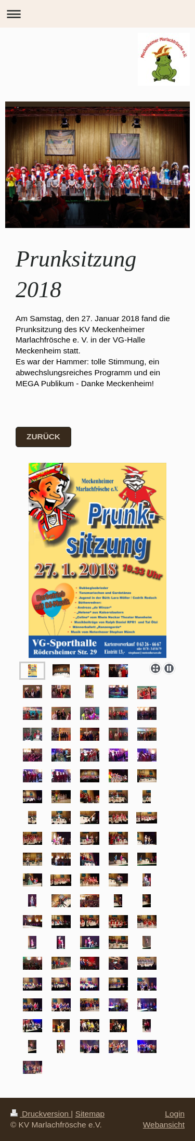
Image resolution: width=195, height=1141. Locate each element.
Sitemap (90, 1113)
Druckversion (40, 1113)
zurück (43, 436)
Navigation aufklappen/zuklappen (97, 14)
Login (175, 1113)
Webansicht (164, 1124)
